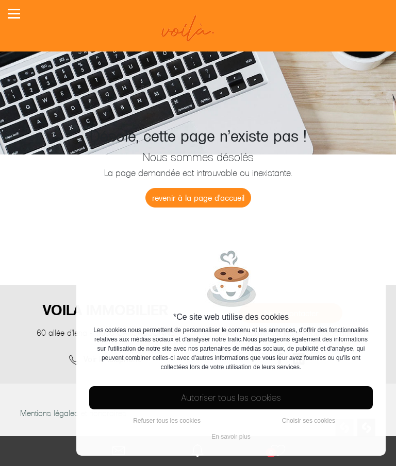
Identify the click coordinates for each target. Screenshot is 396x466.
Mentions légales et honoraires (73, 413)
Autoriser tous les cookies (231, 398)
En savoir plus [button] (230, 436)
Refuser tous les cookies (167, 420)
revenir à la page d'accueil (198, 197)
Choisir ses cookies (308, 420)
